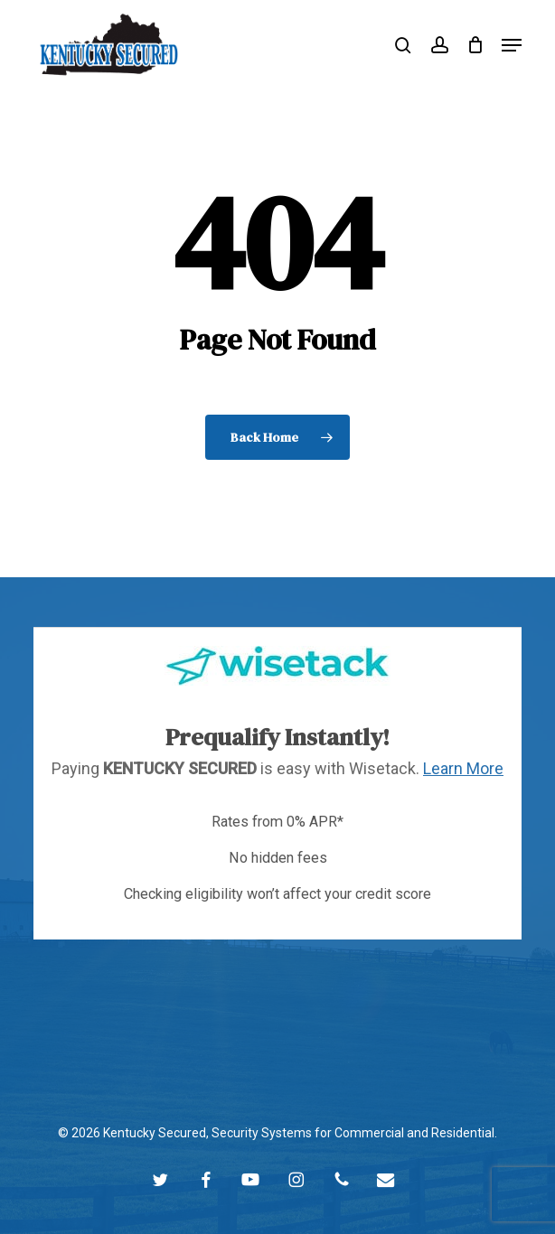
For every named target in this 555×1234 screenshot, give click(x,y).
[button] (512, 45)
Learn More (463, 768)
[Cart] (475, 45)
